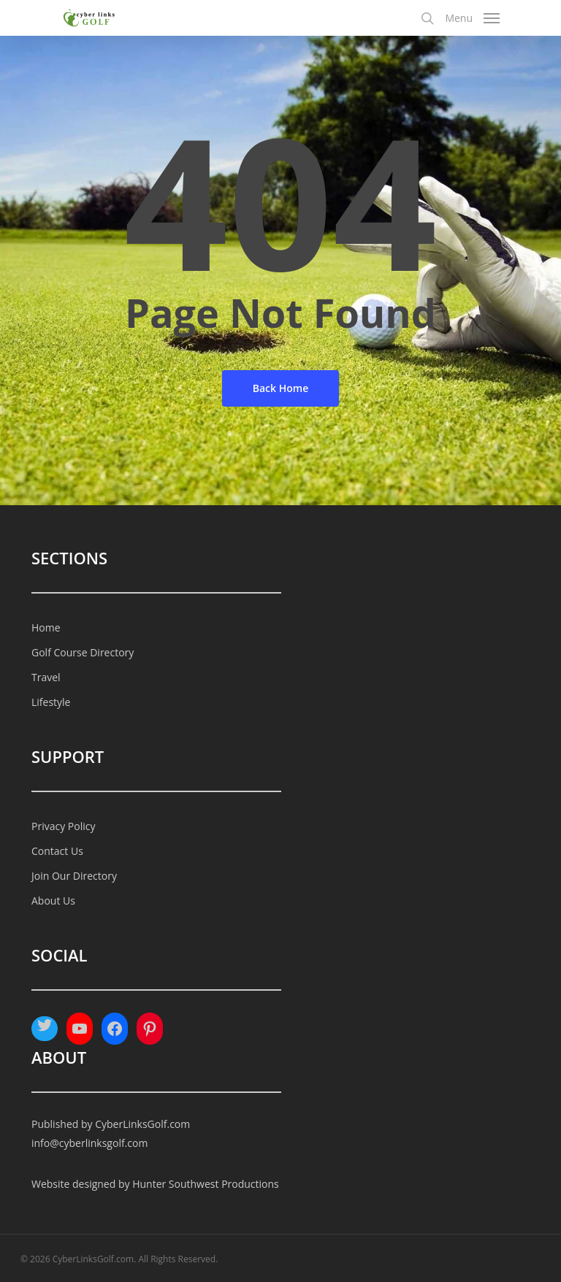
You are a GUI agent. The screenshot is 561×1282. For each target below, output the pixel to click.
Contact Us (57, 851)
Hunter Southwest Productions (205, 1184)
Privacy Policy (63, 826)
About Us (53, 900)
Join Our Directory (74, 876)
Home (46, 627)
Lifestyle (50, 702)
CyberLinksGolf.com (142, 1124)
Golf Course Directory (82, 652)
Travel (46, 677)
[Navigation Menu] (472, 16)
